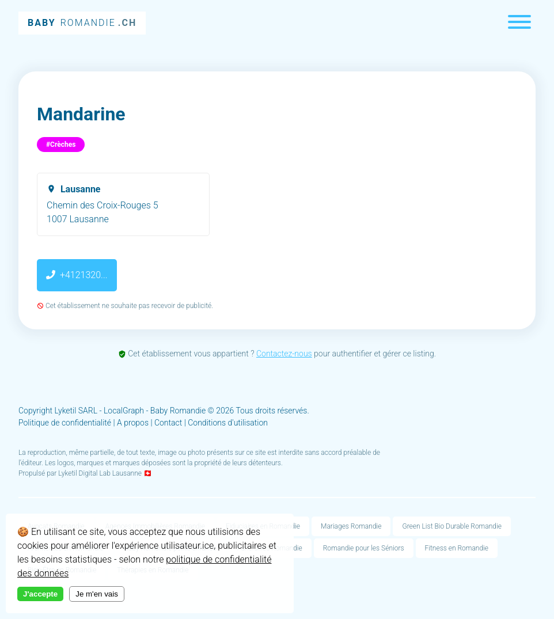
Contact (168, 422)
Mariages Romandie (351, 526)
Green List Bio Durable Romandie (451, 526)
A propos (133, 422)
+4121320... (77, 274)
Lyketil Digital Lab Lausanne (100, 473)
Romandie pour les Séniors (363, 548)
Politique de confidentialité (64, 422)
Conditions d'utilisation (228, 422)
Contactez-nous (284, 353)
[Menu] (519, 23)
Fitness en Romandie (457, 548)
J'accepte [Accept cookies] (40, 594)
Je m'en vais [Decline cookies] (96, 594)
